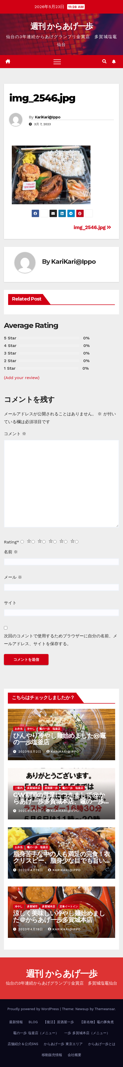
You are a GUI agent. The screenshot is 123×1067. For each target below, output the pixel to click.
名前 (11, 551)
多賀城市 (32, 906)
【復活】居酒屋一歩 (58, 1022)
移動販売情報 (52, 1055)
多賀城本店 (33, 788)
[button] (104, 61)
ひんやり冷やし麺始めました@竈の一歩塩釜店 (59, 739)
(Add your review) (21, 377)
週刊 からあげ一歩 (61, 26)
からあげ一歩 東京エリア (63, 1044)
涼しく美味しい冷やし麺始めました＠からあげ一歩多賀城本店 (59, 916)
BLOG (33, 1022)
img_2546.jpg (42, 98)
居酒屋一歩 (51, 788)
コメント (15, 433)
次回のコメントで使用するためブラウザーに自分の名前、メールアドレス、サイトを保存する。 (60, 639)
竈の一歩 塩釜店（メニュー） (35, 1033)
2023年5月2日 (30, 751)
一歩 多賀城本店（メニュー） (87, 1033)
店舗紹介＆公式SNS (23, 1044)
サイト (10, 602)
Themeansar (105, 1009)
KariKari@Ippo (48, 117)
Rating (11, 542)
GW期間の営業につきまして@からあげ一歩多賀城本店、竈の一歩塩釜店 (61, 801)
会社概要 (74, 1055)
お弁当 (19, 728)
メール (13, 577)
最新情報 (16, 1022)
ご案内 (19, 788)
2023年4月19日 (31, 870)
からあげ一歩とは (101, 1044)
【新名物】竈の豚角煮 (97, 1022)
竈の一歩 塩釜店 (49, 728)
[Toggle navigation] (57, 61)
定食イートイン (69, 906)
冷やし (31, 728)
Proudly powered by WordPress (33, 1009)
